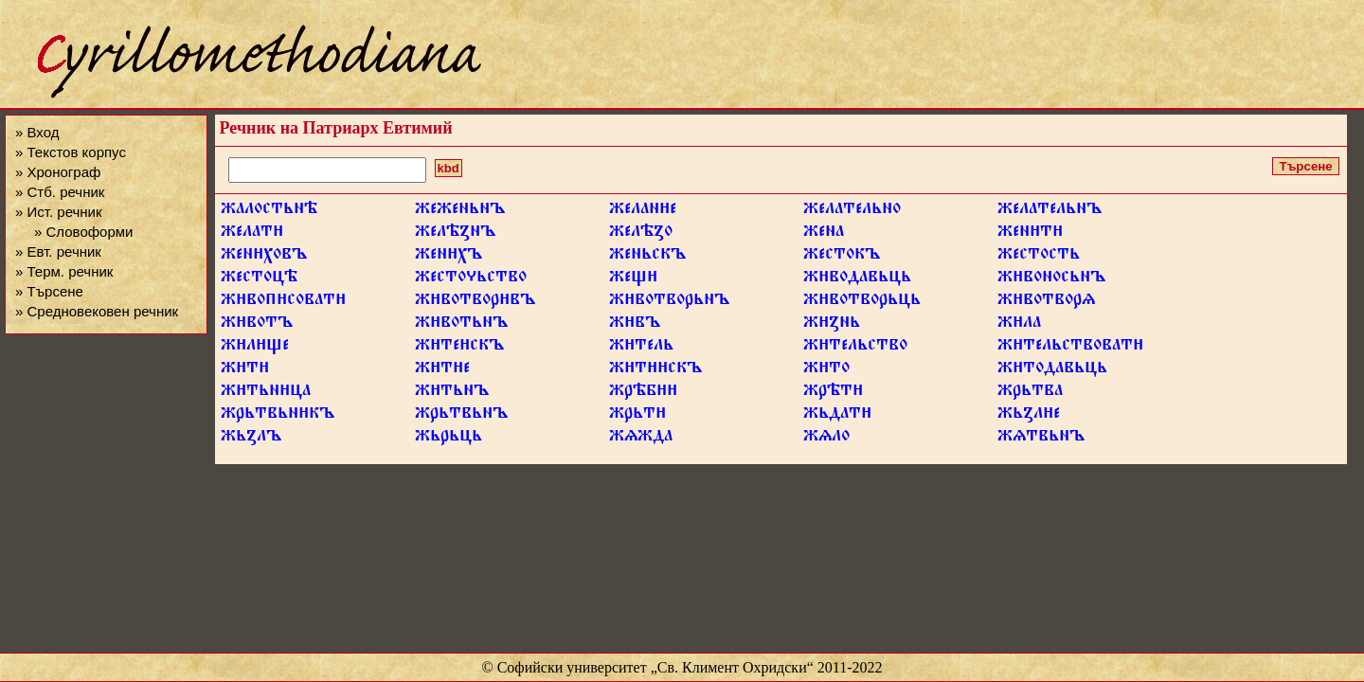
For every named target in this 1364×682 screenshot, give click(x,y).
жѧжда (641, 438)
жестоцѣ (259, 279)
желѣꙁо (641, 234)
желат (252, 234)
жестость (1038, 256)
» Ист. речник (58, 212)
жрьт (637, 415)
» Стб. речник (59, 192)
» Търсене (49, 291)
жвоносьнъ (1051, 279)
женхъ (448, 256)
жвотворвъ (475, 302)
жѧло (826, 438)
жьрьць (448, 438)
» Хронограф (57, 172)
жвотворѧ (1046, 302)
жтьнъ (452, 393)
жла (1019, 325)
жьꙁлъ (251, 438)
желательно (852, 211)
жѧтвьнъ (1041, 438)
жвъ (634, 325)
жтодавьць (1052, 370)
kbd (448, 168)
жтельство (855, 347)
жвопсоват (283, 302)
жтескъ (459, 347)
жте (442, 370)
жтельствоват (1070, 347)
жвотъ (257, 325)
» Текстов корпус (70, 152)
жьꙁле (1028, 415)
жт (245, 370)
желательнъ (1049, 211)
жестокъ (841, 256)
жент (1030, 234)
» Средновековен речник (96, 311)
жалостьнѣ (269, 211)
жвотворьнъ (669, 302)
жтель (641, 347)
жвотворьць (862, 302)
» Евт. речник (58, 251)
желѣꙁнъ (455, 234)
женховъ (264, 256)
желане (642, 211)
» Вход (37, 132)
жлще (255, 347)
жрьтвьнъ (461, 415)
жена (823, 234)
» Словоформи (83, 232)
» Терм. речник (64, 271)
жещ (633, 279)
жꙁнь (831, 325)
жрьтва (1030, 393)
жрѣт (833, 393)
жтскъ (655, 370)
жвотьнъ (461, 325)
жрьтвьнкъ (277, 415)
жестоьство (471, 279)
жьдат (837, 415)
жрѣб (643, 393)
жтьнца (266, 393)
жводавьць (857, 279)
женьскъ (647, 256)
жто (826, 370)
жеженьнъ (460, 211)
